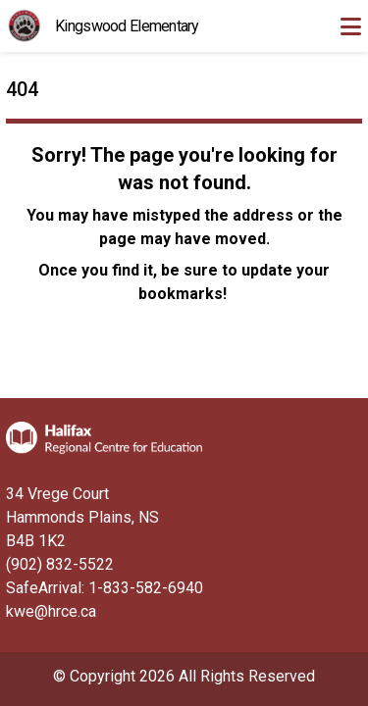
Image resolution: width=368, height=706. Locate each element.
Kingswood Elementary (127, 26)
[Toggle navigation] (350, 26)
